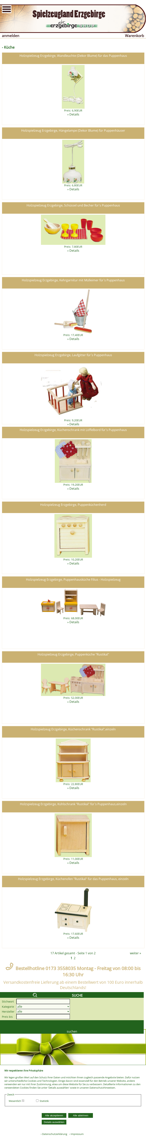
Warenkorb (134, 35)
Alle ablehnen (80, 1115)
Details (74, 114)
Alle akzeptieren (54, 1115)
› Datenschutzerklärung (54, 1134)
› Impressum (76, 1134)
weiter (134, 953)
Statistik (44, 1101)
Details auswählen (54, 1122)
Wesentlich (15, 1101)
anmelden (10, 35)
